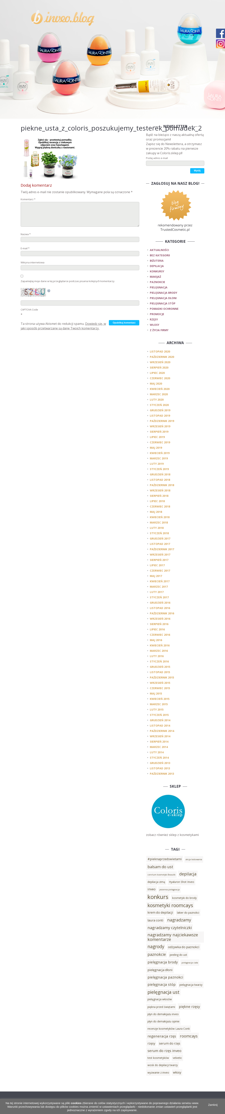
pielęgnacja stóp (162, 303)
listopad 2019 (160, 415)
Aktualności (159, 250)
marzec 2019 (159, 458)
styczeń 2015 (159, 715)
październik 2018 (162, 485)
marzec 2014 (159, 747)
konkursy (157, 271)
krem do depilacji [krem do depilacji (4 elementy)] (160, 912)
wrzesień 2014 (160, 736)
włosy (154, 325)
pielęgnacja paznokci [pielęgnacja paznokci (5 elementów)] (165, 977)
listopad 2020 (160, 351)
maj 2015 (156, 693)
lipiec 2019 (157, 437)
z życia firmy (159, 330)
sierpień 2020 (159, 367)
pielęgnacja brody (163, 292)
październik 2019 (162, 421)
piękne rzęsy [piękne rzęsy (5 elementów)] (189, 1006)
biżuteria (157, 260)
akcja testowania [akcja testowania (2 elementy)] (194, 859)
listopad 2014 (160, 725)
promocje (157, 314)
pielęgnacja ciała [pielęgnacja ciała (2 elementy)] (190, 962)
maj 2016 (156, 640)
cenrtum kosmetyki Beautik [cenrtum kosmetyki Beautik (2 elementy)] (161, 874)
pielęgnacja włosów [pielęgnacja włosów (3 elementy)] (160, 999)
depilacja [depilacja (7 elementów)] (187, 874)
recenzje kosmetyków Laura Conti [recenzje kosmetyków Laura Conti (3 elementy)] (169, 1028)
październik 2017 (162, 549)
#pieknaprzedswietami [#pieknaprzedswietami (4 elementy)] (165, 859)
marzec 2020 (159, 394)
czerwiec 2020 (160, 378)
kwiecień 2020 (160, 389)
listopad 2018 (160, 480)
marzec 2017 (159, 586)
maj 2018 (156, 512)
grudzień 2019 (160, 410)
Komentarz (28, 199)
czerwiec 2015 (160, 688)
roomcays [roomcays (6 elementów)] (189, 1036)
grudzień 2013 (160, 763)
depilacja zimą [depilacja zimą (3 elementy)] (156, 882)
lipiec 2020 (157, 373)
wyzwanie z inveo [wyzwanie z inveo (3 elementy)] (158, 1072)
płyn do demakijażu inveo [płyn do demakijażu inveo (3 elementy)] (163, 1014)
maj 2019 (156, 447)
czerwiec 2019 (160, 442)
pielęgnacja (158, 287)
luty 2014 (157, 752)
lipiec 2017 (157, 565)
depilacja (157, 266)
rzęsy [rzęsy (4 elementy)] (151, 1043)
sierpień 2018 (159, 496)
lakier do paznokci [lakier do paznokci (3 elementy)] (188, 912)
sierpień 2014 (159, 741)
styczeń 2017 (159, 597)
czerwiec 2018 (160, 506)
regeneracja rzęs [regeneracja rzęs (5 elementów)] (162, 1036)
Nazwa (26, 234)
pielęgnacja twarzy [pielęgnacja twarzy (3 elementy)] (190, 985)
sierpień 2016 (159, 624)
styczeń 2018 (159, 533)
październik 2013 (162, 773)
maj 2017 (156, 576)
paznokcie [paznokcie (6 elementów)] (157, 954)
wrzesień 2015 (160, 683)
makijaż (155, 276)
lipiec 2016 (157, 629)
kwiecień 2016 (160, 645)
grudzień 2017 (160, 538)
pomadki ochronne (164, 309)
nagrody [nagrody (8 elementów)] (156, 946)
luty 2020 (157, 399)
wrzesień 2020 (160, 362)
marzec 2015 (159, 704)
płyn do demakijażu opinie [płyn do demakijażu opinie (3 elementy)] (163, 1021)
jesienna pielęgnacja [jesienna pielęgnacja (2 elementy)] (169, 889)
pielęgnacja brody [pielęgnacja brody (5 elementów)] (163, 962)
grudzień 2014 (160, 720)
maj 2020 (156, 383)
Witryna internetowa (32, 262)
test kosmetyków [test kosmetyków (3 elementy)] (158, 1058)
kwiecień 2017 (160, 581)
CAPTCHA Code (29, 309)
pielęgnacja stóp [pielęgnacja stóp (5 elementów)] (162, 984)
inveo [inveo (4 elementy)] (152, 889)
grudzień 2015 (160, 667)
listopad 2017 (160, 544)
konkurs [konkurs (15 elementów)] (158, 897)
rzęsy (154, 319)
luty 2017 (157, 592)
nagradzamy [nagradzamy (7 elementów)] (179, 920)
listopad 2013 (160, 768)
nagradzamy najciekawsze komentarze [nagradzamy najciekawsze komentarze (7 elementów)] (173, 937)
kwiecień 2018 (160, 517)
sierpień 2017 (159, 560)
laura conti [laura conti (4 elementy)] (155, 920)
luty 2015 (157, 709)
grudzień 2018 (160, 474)
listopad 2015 (160, 672)
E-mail (25, 248)
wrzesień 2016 (160, 618)
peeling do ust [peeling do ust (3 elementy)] (178, 955)
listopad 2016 (160, 608)
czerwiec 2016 (160, 634)
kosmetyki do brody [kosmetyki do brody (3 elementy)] (184, 898)
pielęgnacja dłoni (163, 298)
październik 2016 (162, 613)
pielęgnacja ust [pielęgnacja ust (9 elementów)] (163, 992)
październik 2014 (162, 731)
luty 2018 (157, 528)
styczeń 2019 (159, 469)
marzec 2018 (159, 522)
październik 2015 (162, 677)
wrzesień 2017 (160, 554)
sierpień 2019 (159, 431)
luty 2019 (157, 463)
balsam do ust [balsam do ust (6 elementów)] (160, 866)
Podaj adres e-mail (157, 158)
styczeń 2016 (159, 661)
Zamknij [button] (213, 1104)
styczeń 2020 (159, 405)
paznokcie (157, 282)
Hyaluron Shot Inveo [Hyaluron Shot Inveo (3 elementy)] (181, 882)
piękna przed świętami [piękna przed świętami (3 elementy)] (161, 1007)
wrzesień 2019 (160, 426)
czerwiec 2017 (160, 570)
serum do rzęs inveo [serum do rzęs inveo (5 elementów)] (164, 1050)
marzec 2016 (159, 651)
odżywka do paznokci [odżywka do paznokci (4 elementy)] (183, 947)
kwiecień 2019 (160, 453)
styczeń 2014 (159, 757)
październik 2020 (162, 357)
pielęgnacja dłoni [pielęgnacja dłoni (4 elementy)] (160, 970)
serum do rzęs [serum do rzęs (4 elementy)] (169, 1043)
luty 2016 (157, 656)
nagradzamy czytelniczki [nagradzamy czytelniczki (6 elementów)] (170, 927)
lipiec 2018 (157, 501)
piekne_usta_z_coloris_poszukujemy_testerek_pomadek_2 (111, 127)
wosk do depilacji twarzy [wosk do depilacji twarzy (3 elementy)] (163, 1065)
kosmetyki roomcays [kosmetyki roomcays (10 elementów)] (170, 905)
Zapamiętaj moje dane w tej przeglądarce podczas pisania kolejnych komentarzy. (68, 281)
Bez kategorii (160, 255)
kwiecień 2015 (160, 699)
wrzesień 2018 (160, 490)
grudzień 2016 (160, 602)
